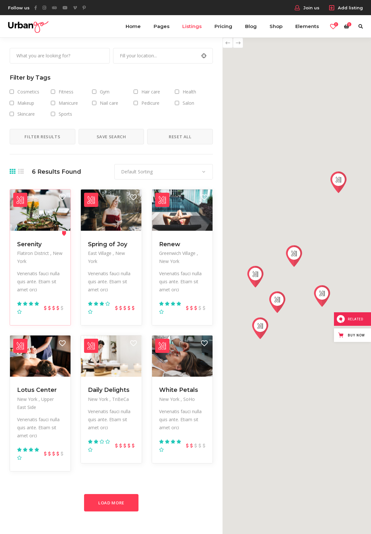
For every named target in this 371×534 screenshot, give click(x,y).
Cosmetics (28, 92)
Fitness (66, 92)
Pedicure (150, 103)
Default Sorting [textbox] (137, 172)
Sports (65, 114)
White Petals (178, 389)
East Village (100, 253)
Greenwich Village (178, 253)
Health (189, 92)
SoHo (189, 399)
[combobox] (163, 172)
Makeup (25, 103)
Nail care (109, 103)
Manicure (68, 103)
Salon (188, 103)
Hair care (150, 92)
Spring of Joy (107, 244)
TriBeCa (120, 399)
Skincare (26, 114)
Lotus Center (37, 389)
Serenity (29, 244)
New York (169, 261)
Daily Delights (108, 389)
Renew (169, 244)
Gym (104, 92)
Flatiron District (33, 253)
